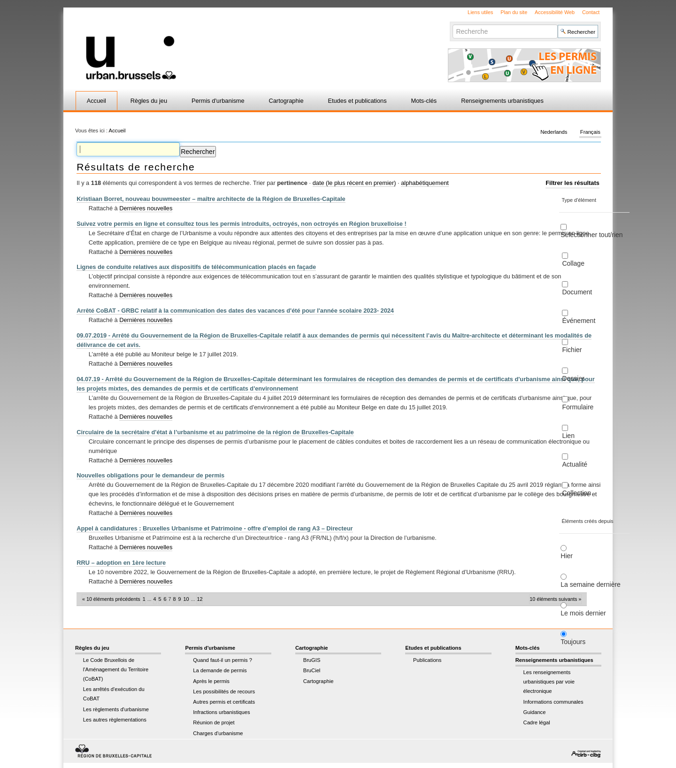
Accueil (96, 100)
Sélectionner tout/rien (591, 234)
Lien (568, 435)
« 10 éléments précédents (111, 599)
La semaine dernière (591, 584)
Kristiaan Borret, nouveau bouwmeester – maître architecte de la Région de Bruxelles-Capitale (211, 198)
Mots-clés (424, 100)
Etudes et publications (357, 100)
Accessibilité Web (555, 12)
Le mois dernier (583, 613)
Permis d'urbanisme (218, 100)
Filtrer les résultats (572, 182)
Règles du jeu (149, 100)
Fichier (572, 349)
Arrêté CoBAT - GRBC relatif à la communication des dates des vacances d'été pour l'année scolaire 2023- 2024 (235, 310)
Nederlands (553, 132)
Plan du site (513, 12)
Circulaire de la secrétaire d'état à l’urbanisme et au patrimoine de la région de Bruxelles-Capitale (215, 432)
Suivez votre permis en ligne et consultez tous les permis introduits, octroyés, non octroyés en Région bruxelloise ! (242, 223)
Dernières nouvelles (145, 208)
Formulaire (577, 407)
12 (199, 599)
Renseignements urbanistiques (502, 100)
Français (590, 132)
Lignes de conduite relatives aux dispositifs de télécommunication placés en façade (196, 266)
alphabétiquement (425, 182)
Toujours (573, 641)
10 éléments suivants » (555, 599)
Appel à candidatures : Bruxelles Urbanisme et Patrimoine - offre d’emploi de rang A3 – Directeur (215, 528)
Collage (573, 263)
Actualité (574, 464)
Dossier (573, 378)
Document (577, 292)
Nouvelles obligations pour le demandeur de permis (150, 475)
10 (186, 599)
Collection (576, 493)
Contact (590, 12)
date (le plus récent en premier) (354, 182)
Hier (567, 556)
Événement (578, 320)
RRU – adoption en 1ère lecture (121, 562)
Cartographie (286, 100)
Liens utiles (480, 12)
